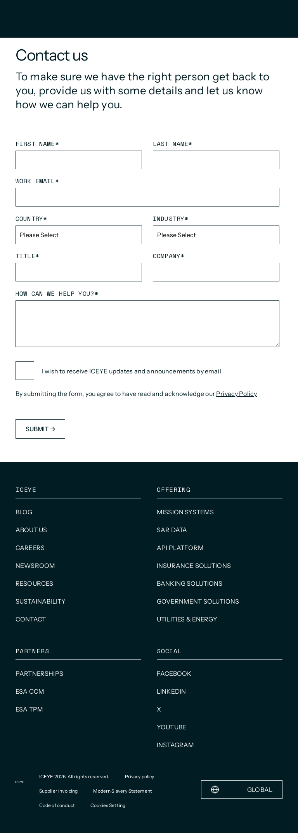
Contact (31, 619)
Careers (30, 548)
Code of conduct (57, 805)
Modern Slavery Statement (122, 791)
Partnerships (39, 673)
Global (241, 789)
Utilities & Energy (187, 619)
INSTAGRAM (175, 745)
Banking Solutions (190, 583)
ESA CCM (30, 691)
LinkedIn (171, 691)
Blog (24, 512)
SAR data (172, 530)
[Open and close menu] (274, 15)
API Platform (180, 548)
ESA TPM (29, 709)
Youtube (171, 727)
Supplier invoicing (58, 791)
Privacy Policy (236, 393)
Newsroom (35, 565)
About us (31, 530)
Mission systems (185, 512)
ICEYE (26, 489)
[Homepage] (33, 16)
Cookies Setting (107, 805)
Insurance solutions (194, 565)
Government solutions (198, 601)
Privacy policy (139, 776)
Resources (34, 583)
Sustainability (41, 601)
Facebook (174, 673)
